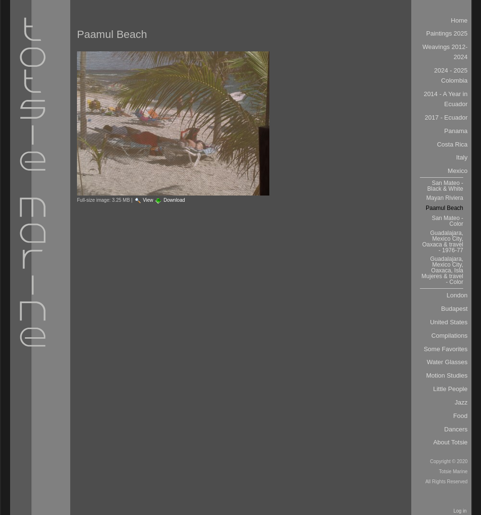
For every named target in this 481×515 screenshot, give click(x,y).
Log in (460, 511)
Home (459, 20)
